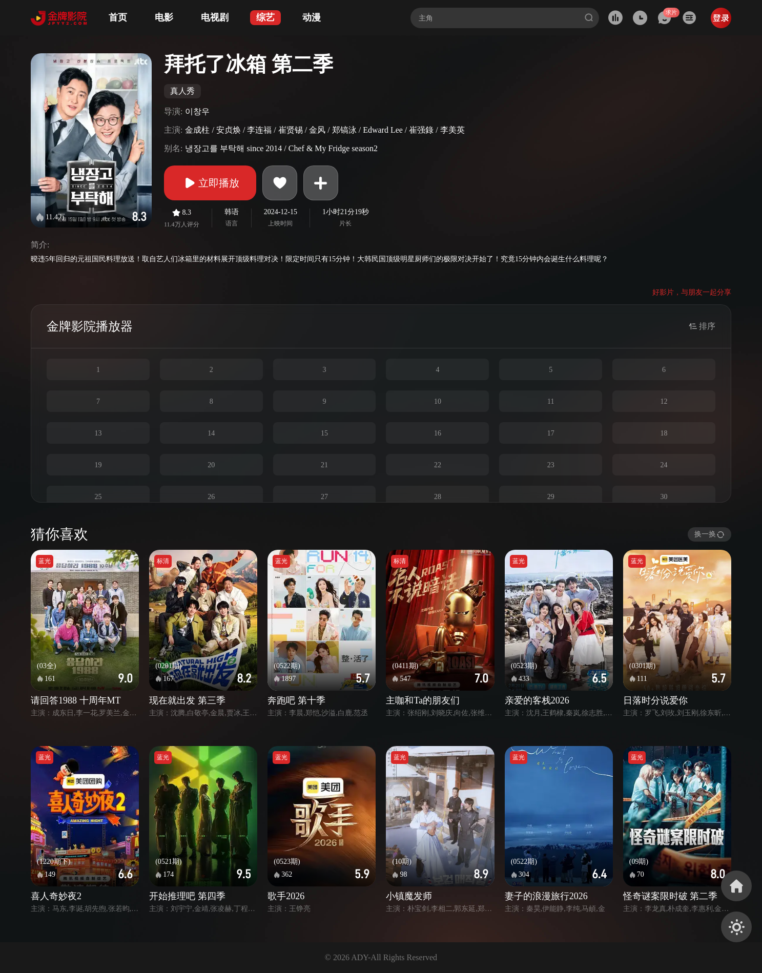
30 (664, 497)
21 (324, 465)
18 (664, 433)
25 (97, 497)
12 (664, 401)
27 (324, 497)
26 (211, 497)
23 (550, 465)
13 (97, 433)
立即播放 (210, 183)
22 (437, 465)
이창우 (197, 111)
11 (550, 401)
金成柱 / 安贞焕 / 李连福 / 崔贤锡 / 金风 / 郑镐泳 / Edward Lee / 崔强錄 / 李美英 (324, 130)
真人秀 (182, 91)
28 (437, 497)
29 (550, 497)
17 (550, 433)
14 (211, 433)
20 (211, 465)
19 (97, 465)
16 (437, 433)
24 (664, 465)
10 (437, 401)
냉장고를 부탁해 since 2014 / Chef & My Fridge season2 (281, 148)
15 (324, 433)
